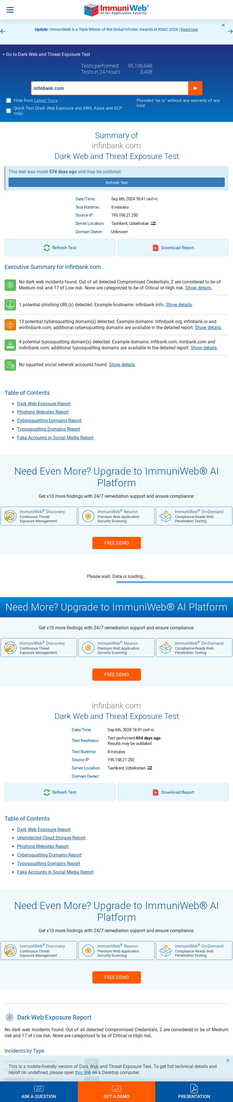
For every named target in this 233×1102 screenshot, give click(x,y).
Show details (198, 288)
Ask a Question (38, 1096)
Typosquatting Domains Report (48, 429)
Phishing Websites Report (43, 412)
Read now (189, 29)
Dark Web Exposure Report (44, 403)
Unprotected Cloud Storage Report (51, 838)
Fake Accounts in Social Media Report (55, 437)
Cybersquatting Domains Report (49, 420)
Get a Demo (116, 1096)
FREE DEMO (116, 543)
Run (195, 88)
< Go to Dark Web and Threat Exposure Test (46, 54)
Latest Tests (46, 100)
